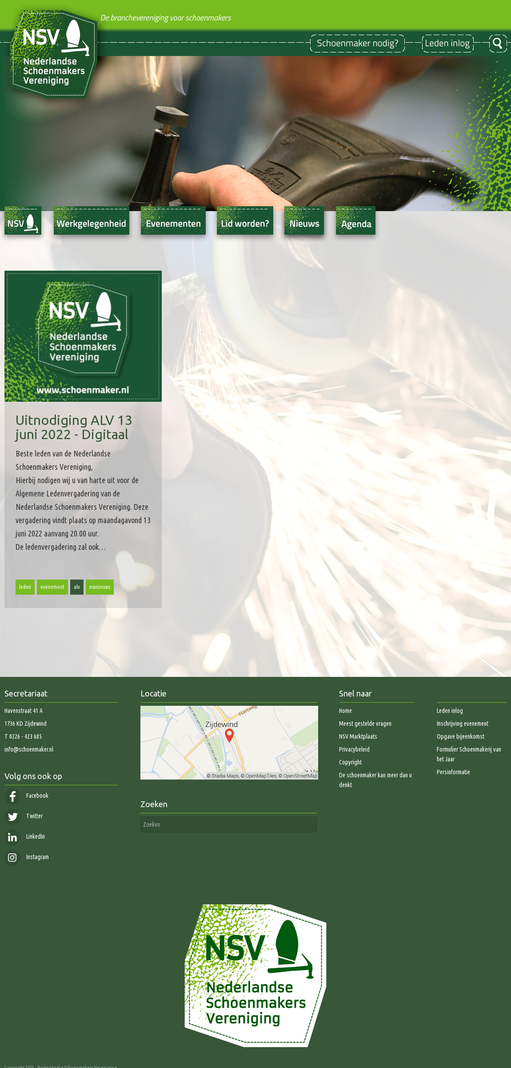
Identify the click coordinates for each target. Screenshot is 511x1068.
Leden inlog (450, 710)
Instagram (26, 856)
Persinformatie (453, 772)
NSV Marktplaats (358, 736)
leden (25, 587)
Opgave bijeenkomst (460, 736)
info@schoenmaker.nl (28, 749)
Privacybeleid (354, 749)
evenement (52, 587)
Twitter (23, 816)
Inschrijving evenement (462, 723)
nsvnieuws (99, 587)
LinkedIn (24, 836)
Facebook (26, 795)
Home (345, 710)
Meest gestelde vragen (365, 723)
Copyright (350, 762)
